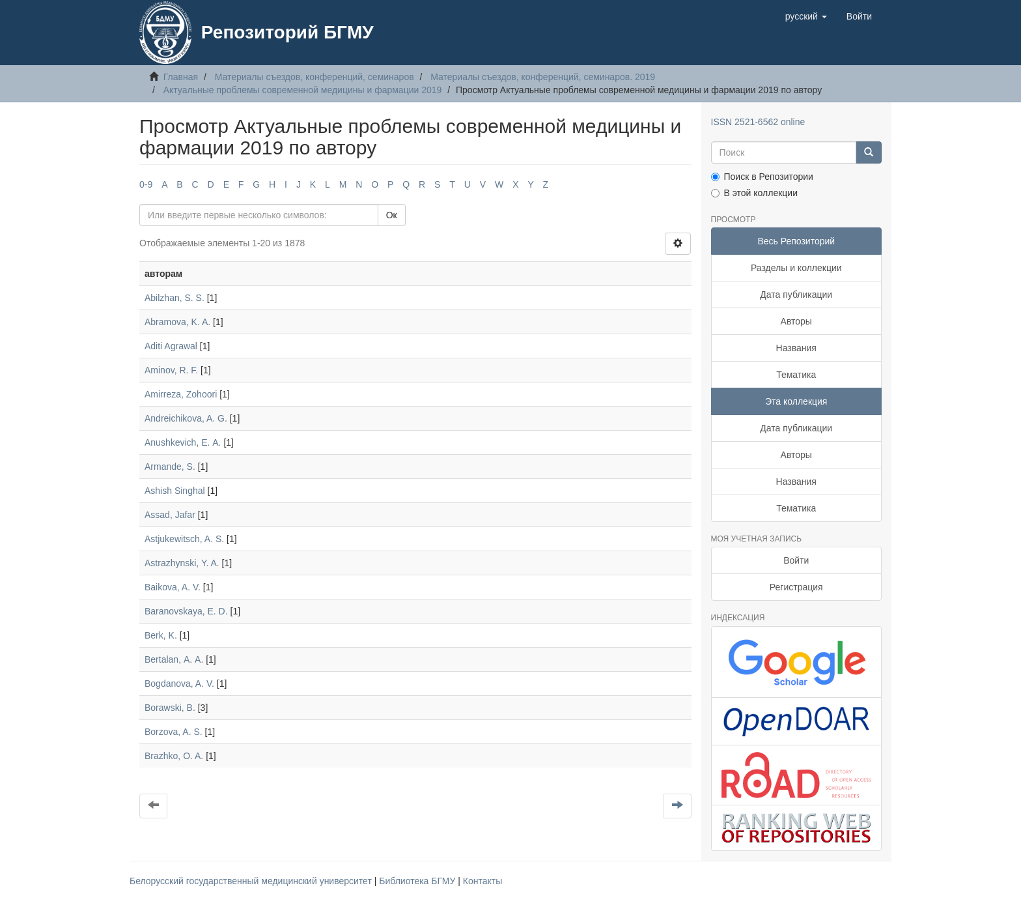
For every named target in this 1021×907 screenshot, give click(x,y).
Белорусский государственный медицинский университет (252, 881)
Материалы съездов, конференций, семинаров (314, 77)
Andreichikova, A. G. (186, 418)
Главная (180, 77)
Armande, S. (170, 466)
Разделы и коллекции (796, 268)
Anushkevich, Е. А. (183, 442)
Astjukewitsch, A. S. (184, 539)
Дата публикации (796, 294)
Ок (391, 215)
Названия (796, 348)
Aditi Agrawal (171, 346)
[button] (806, 16)
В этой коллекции (754, 193)
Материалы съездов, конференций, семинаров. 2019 (542, 77)
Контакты (482, 881)
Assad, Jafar (170, 515)
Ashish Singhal (175, 490)
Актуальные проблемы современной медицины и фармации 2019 (302, 90)
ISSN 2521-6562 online (758, 122)
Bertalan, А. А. (174, 659)
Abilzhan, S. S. (174, 298)
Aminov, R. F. (171, 370)
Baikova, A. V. (173, 587)
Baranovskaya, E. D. (186, 611)
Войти (796, 560)
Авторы (796, 321)
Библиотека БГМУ (418, 881)
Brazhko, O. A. (174, 756)
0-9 (145, 184)
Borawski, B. (170, 707)
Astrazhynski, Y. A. (182, 563)
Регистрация (796, 587)
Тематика (796, 374)
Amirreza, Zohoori (181, 394)
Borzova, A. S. (174, 732)
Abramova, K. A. (177, 322)
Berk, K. (161, 635)
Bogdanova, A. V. (179, 683)
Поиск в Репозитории (762, 176)
